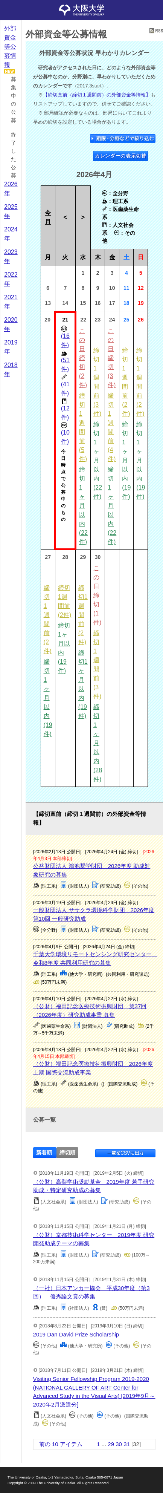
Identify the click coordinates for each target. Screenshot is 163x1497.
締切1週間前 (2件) (83, 615)
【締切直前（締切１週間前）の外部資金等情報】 (97, 95)
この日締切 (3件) (112, 358)
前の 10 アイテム (60, 1444)
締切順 (67, 1153)
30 (119, 1444)
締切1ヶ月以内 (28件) (97, 743)
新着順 (44, 1153)
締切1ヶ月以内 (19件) (126, 460)
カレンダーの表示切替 (120, 156)
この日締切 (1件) (97, 595)
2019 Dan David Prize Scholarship (76, 1334)
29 (111, 1444)
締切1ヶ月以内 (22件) (83, 505)
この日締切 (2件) (83, 358)
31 (126, 1444)
